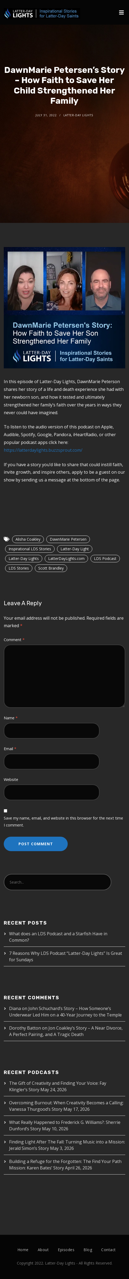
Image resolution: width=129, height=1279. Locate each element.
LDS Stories (19, 568)
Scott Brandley (51, 568)
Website (11, 779)
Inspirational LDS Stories (30, 548)
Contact (108, 1249)
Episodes (66, 1249)
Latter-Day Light (74, 548)
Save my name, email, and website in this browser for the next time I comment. (63, 822)
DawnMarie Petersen (68, 539)
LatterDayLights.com (66, 558)
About (43, 1249)
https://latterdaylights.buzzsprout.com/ (43, 450)
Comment (14, 639)
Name (11, 717)
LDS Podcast (105, 558)
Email (10, 748)
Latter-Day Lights (24, 558)
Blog (88, 1249)
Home (23, 1249)
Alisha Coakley (28, 539)
